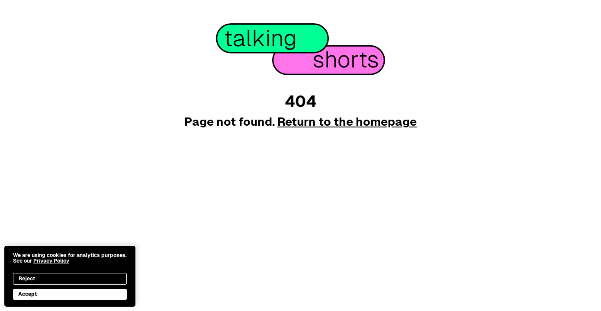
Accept (27, 294)
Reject (27, 279)
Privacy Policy (51, 261)
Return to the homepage (347, 121)
